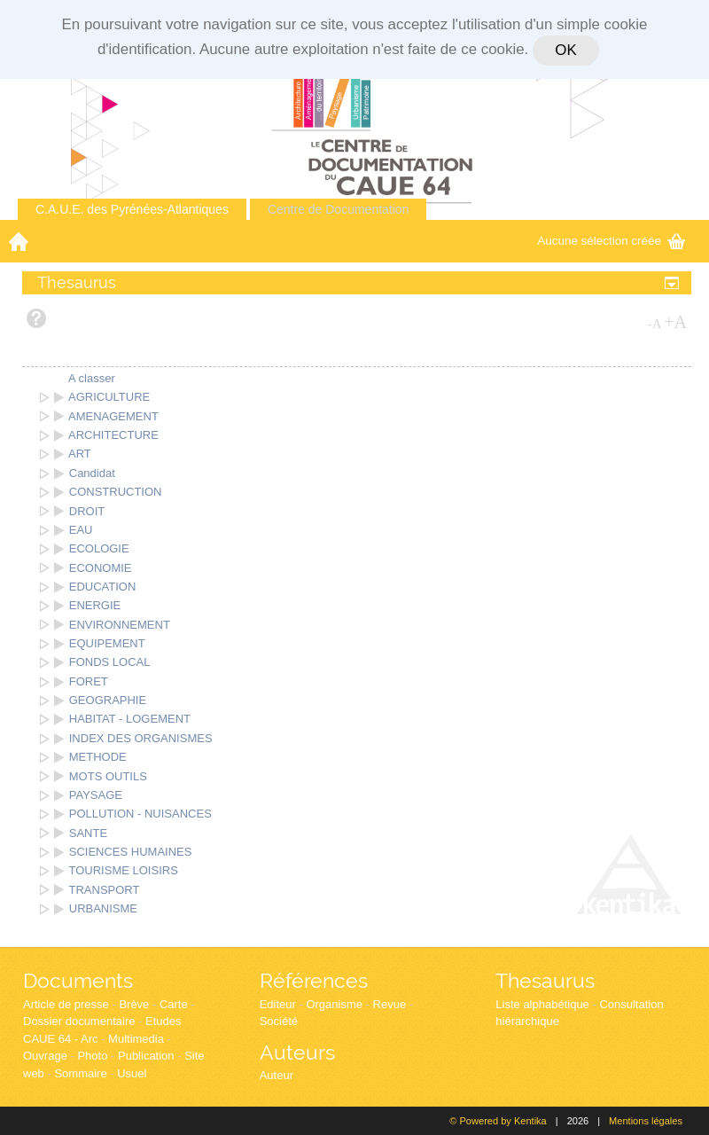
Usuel (131, 1073)
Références (314, 980)
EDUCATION (102, 586)
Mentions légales (645, 1120)
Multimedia (136, 1038)
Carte (174, 1004)
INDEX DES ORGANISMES (141, 738)
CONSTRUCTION (115, 491)
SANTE (88, 833)
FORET (88, 681)
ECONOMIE (100, 568)
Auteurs (297, 1052)
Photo (92, 1055)
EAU (81, 529)
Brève (134, 1004)
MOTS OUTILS (108, 776)
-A (655, 324)
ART (79, 453)
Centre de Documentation (338, 209)
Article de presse (66, 1004)
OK (565, 50)
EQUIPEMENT (107, 643)
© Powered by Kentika (497, 1120)
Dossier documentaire (79, 1021)
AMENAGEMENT (113, 416)
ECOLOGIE (99, 548)
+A (675, 322)
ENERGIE (95, 605)
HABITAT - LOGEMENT (130, 718)
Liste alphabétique (542, 1004)
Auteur (276, 1075)
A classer (91, 378)
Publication (146, 1055)
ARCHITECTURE (113, 435)
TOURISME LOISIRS (123, 870)
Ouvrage (45, 1055)
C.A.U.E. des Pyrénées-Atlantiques (132, 209)
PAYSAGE (95, 795)
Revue (390, 1004)
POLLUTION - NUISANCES (140, 813)
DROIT (87, 511)
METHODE (98, 756)
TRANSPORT (104, 889)
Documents (78, 980)
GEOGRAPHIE (107, 700)
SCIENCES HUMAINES (130, 851)
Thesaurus (545, 980)
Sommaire (80, 1073)
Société (279, 1021)
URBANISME (103, 908)
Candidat (92, 473)
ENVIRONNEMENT (119, 624)
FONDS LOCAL (110, 662)
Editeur (278, 1004)
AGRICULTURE (109, 396)
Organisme (334, 1004)
